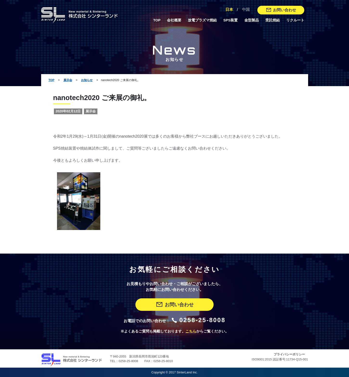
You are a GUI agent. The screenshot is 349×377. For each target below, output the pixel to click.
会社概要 (174, 20)
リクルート (295, 20)
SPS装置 (230, 20)
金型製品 (251, 20)
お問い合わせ (281, 10)
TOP (157, 20)
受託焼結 (272, 20)
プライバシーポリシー (289, 354)
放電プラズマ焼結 (202, 20)
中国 (246, 9)
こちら (190, 331)
